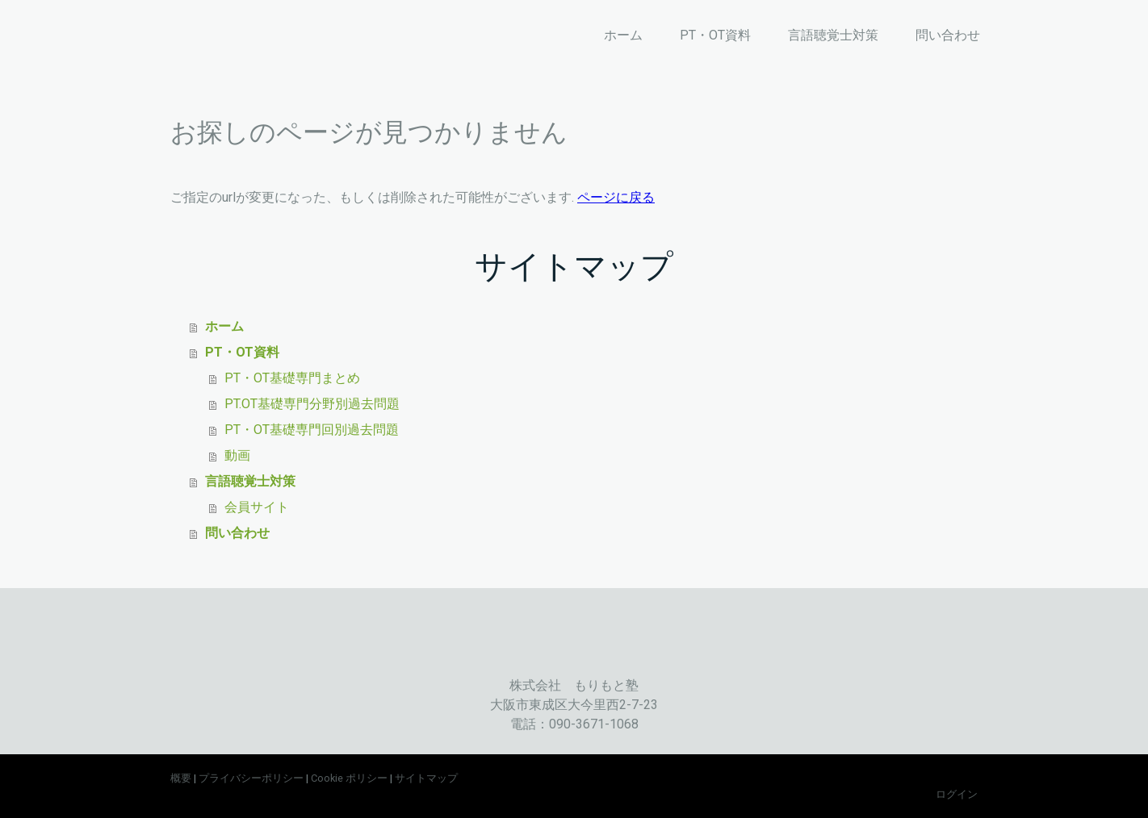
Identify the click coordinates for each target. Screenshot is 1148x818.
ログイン (957, 794)
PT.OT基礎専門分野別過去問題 (312, 403)
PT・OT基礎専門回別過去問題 (311, 429)
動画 (237, 455)
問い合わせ (947, 35)
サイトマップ (426, 778)
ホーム (623, 35)
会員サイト (256, 507)
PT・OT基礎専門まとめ (292, 378)
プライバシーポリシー (251, 778)
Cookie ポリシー (349, 778)
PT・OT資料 (715, 35)
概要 (180, 778)
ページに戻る (616, 197)
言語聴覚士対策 (833, 35)
